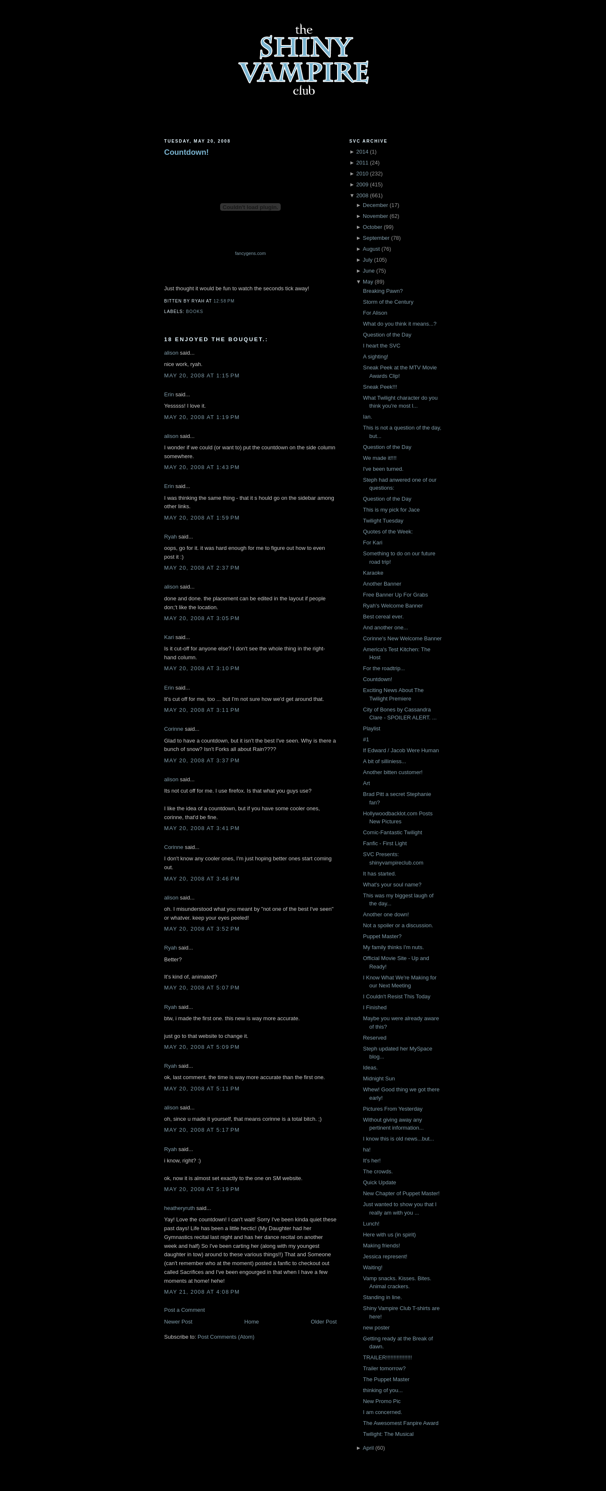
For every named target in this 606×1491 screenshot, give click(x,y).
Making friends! (381, 1245)
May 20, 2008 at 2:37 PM (202, 568)
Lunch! (371, 1223)
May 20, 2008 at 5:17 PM (202, 1130)
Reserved (374, 1038)
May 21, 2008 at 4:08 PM (202, 1292)
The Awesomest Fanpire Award (400, 1423)
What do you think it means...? (399, 324)
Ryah (170, 536)
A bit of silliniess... (384, 761)
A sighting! (375, 356)
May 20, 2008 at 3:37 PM (202, 760)
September (376, 238)
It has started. (379, 873)
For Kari (372, 542)
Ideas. (370, 1067)
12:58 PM (223, 301)
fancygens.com (250, 253)
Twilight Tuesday (383, 520)
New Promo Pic (382, 1401)
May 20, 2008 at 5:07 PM (202, 987)
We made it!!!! (379, 458)
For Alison (375, 313)
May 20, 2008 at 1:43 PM (202, 467)
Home (252, 1322)
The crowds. (378, 1171)
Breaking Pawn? (383, 291)
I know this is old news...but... (398, 1138)
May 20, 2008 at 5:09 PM (202, 1047)
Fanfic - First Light (385, 843)
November (375, 216)
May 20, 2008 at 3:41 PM (202, 828)
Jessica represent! (385, 1256)
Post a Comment (184, 1310)
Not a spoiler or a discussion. (398, 925)
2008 (362, 195)
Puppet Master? (382, 936)
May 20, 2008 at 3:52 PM (202, 929)
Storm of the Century (388, 302)
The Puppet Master (386, 1379)
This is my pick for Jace (391, 510)
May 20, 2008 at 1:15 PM (202, 375)
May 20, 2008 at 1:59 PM (202, 518)
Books (194, 311)
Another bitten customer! (393, 772)
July (367, 260)
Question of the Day (387, 335)
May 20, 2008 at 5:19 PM (202, 1189)
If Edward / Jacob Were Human (401, 750)
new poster (376, 1327)
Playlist (371, 728)
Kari (169, 637)
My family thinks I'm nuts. (393, 947)
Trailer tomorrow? (384, 1368)
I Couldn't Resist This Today (396, 996)
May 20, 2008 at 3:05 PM (202, 618)
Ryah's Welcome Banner (393, 605)
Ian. (367, 417)
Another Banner (382, 584)
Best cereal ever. (383, 616)
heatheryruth (179, 1208)
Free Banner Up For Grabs (395, 595)
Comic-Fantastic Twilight (392, 832)
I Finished (374, 1007)
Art (366, 783)
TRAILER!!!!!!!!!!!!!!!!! (387, 1357)
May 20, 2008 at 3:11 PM (202, 710)
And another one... (385, 627)
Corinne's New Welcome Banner (402, 638)
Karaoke (373, 573)
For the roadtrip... (384, 668)
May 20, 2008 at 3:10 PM (202, 668)
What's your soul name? (392, 884)
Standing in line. (382, 1297)
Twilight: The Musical (388, 1434)
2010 (362, 173)
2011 (362, 162)
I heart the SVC (381, 345)
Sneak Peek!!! (380, 387)
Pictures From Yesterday (393, 1109)
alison (171, 353)
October (372, 227)
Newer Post (178, 1322)
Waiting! (372, 1267)
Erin (169, 394)
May (368, 282)
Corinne (173, 729)
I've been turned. (383, 469)
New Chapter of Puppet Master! (401, 1193)
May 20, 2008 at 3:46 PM (202, 878)
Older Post (324, 1322)
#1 (366, 739)
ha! (366, 1149)
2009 (362, 184)
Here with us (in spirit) (389, 1234)
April (368, 1448)
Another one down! (386, 914)
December (375, 205)
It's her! (371, 1160)
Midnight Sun (379, 1078)
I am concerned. (382, 1412)
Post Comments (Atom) (226, 1337)
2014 (362, 152)
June (369, 271)
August (371, 249)
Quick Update (379, 1182)
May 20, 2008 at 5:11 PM (202, 1088)
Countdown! (186, 152)
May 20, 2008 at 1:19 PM (202, 417)
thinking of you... (383, 1390)
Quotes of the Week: (387, 531)
